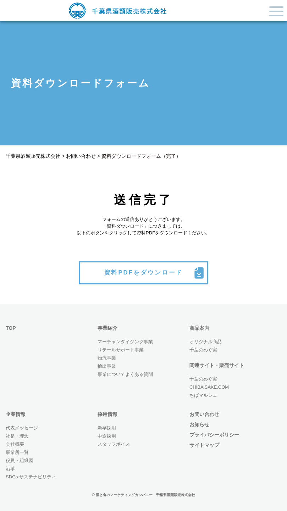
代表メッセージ (22, 428)
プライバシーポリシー (214, 435)
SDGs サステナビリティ (31, 476)
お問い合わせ (204, 414)
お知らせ (199, 424)
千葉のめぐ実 (203, 349)
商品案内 (199, 328)
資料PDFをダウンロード (143, 272)
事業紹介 (107, 328)
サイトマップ (204, 445)
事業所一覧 (17, 452)
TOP (11, 328)
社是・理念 (17, 436)
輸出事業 (107, 366)
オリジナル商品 (205, 341)
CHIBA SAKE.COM (209, 387)
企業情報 (16, 414)
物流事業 (107, 358)
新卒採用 (107, 428)
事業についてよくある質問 (125, 374)
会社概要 (15, 444)
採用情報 (107, 414)
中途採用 (107, 436)
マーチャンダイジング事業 (125, 341)
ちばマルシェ (203, 395)
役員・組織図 (19, 460)
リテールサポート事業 (121, 349)
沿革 (10, 468)
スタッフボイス (114, 444)
